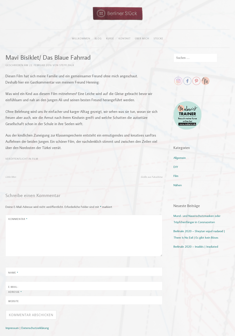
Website (13, 301)
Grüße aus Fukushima (151, 176)
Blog (98, 38)
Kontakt (124, 38)
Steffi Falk (66, 65)
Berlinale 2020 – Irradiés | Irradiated (195, 246)
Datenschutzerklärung (35, 328)
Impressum (12, 328)
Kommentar (18, 219)
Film (35, 158)
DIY (175, 167)
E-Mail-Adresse (15, 289)
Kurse (110, 38)
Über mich (142, 38)
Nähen (177, 185)
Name (13, 272)
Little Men (10, 176)
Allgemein (179, 158)
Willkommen (81, 38)
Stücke (158, 38)
